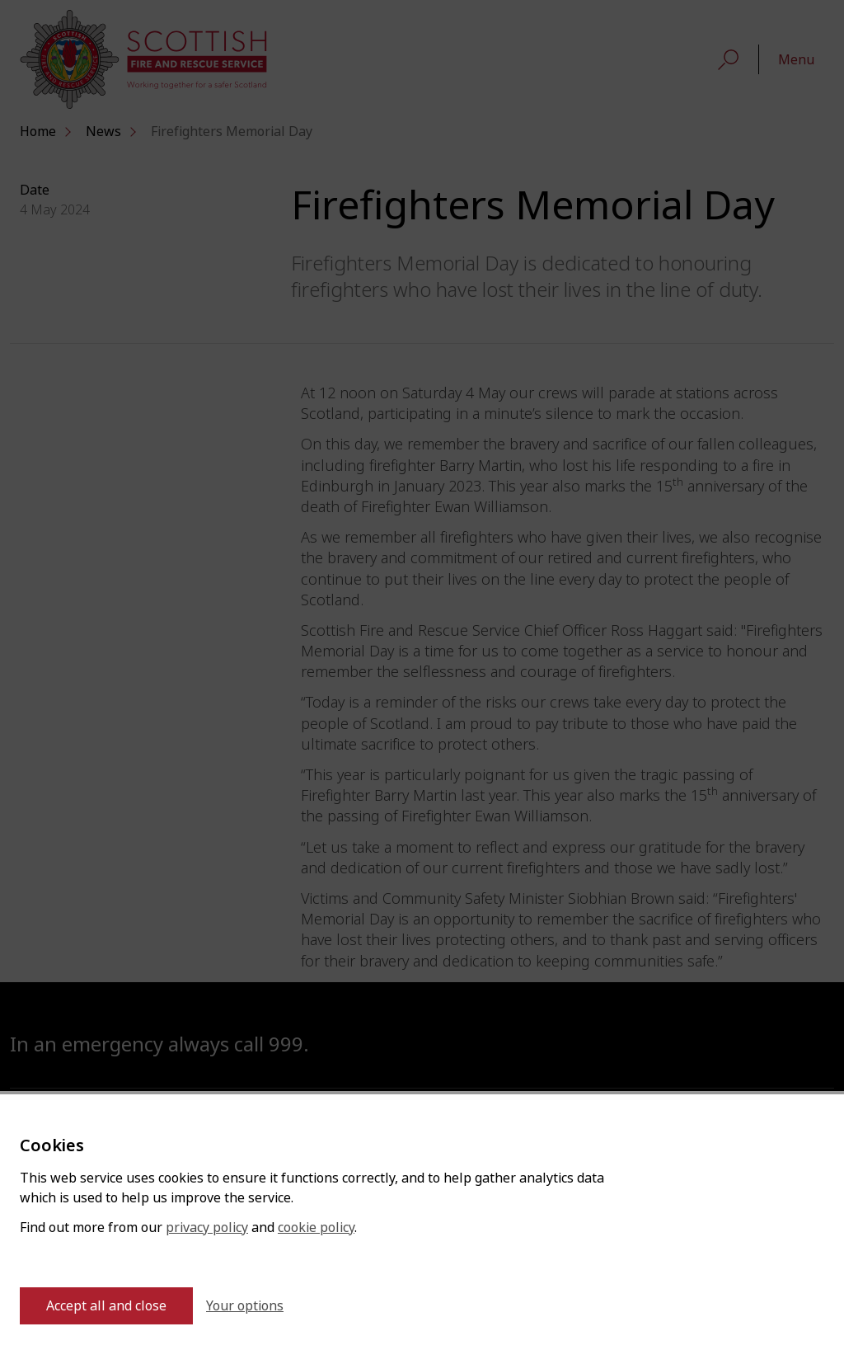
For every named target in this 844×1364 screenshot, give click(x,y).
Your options (245, 1305)
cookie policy (316, 1227)
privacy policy (207, 1227)
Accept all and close (106, 1305)
